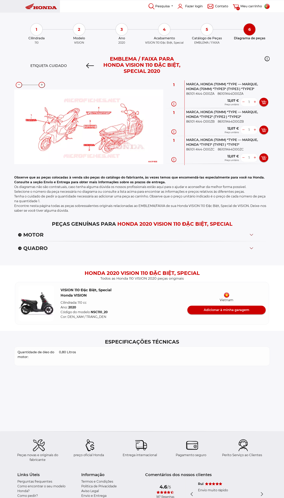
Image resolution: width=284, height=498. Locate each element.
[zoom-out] (19, 85)
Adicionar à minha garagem (226, 310)
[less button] (243, 102)
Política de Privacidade (99, 486)
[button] (267, 58)
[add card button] (263, 102)
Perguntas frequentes (34, 481)
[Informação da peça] (174, 103)
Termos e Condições (97, 481)
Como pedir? (27, 496)
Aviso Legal (90, 491)
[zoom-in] (42, 85)
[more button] (255, 102)
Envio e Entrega (93, 496)
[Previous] (90, 65)
